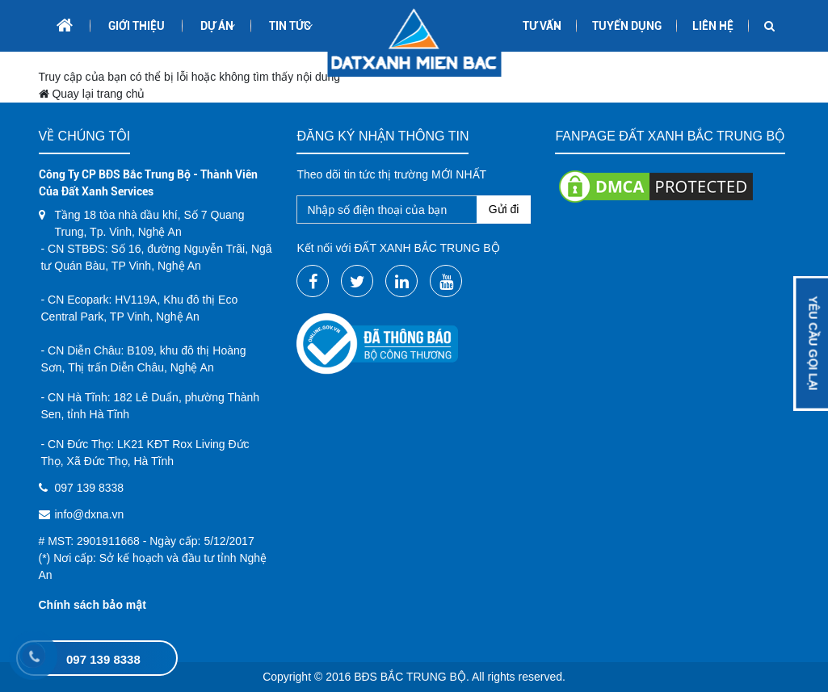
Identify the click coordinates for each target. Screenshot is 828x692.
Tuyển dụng (627, 25)
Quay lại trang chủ (92, 93)
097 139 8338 (103, 659)
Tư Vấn (542, 25)
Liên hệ (712, 25)
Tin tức (290, 25)
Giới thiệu (136, 25)
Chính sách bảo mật (92, 604)
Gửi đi (504, 209)
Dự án (216, 25)
